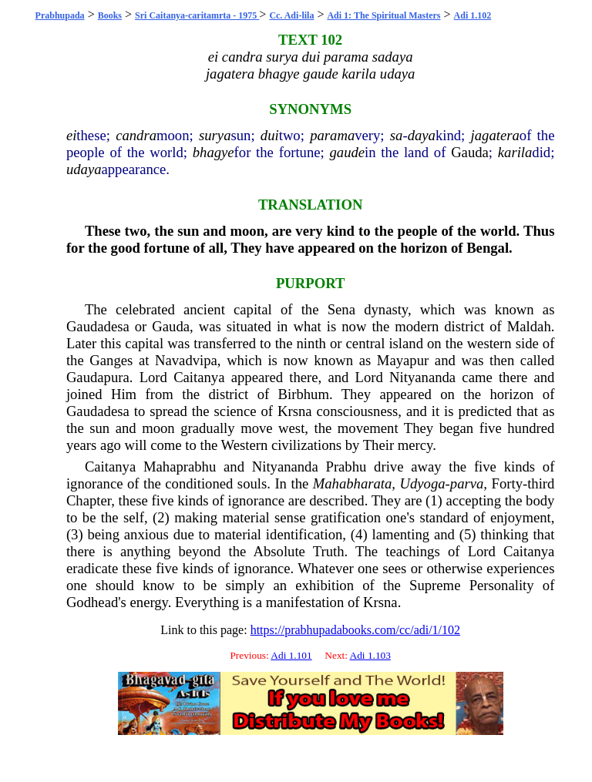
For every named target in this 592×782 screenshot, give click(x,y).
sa (396, 135)
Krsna (295, 411)
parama (332, 135)
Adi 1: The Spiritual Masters (383, 15)
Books (110, 15)
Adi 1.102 (473, 15)
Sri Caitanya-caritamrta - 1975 (197, 15)
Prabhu (346, 466)
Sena (341, 309)
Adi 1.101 (291, 655)
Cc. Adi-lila (291, 15)
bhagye (213, 152)
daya (422, 135)
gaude (347, 152)
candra (136, 135)
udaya (84, 169)
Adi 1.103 (370, 655)
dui (270, 135)
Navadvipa (186, 360)
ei (71, 135)
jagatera (495, 135)
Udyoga (423, 483)
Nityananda (422, 377)
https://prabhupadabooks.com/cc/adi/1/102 (355, 629)
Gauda (470, 152)
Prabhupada (60, 15)
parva (467, 483)
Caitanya (198, 377)
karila (515, 152)
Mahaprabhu (179, 466)
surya (214, 135)
